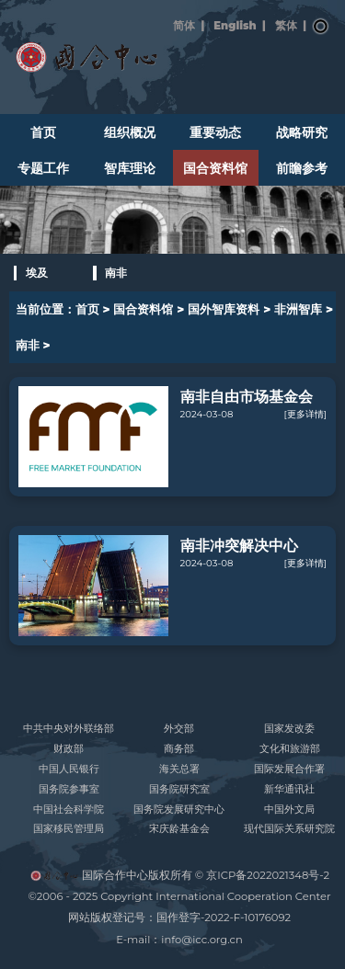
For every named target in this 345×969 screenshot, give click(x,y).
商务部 (179, 749)
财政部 (68, 749)
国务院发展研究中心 (178, 809)
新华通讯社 (289, 789)
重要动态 (215, 132)
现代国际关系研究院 (289, 829)
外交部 (179, 729)
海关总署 (179, 769)
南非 (116, 273)
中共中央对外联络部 (68, 729)
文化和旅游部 (289, 749)
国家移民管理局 (68, 829)
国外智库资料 (223, 309)
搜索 (321, 26)
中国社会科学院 (68, 809)
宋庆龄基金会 (179, 829)
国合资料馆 (215, 168)
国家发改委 (289, 729)
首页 (43, 132)
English (234, 25)
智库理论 (129, 168)
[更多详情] (305, 414)
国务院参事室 (69, 789)
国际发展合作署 (289, 769)
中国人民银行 (69, 769)
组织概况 (129, 132)
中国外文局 (289, 809)
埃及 (37, 273)
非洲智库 (298, 309)
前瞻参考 (302, 168)
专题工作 (43, 168)
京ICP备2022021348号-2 (267, 875)
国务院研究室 (179, 789)
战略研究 (302, 132)
